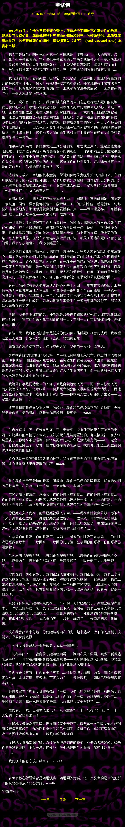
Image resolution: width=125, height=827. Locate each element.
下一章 (80, 800)
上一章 (45, 800)
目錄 (62, 800)
